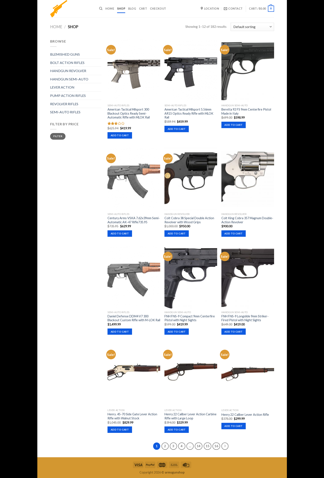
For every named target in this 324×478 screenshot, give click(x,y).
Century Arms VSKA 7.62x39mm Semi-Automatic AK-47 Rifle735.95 (134, 220)
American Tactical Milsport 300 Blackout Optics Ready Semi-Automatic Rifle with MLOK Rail (129, 113)
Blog (132, 8)
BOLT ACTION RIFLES (67, 63)
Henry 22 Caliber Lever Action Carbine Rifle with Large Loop (190, 416)
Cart (143, 8)
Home (109, 8)
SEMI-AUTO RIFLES (65, 112)
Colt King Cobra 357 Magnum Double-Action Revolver (247, 220)
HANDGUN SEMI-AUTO (69, 79)
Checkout (158, 8)
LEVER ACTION (62, 87)
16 (216, 446)
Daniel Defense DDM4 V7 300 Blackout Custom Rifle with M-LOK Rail (134, 318)
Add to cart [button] (120, 135)
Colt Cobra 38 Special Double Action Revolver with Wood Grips (189, 220)
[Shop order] (252, 27)
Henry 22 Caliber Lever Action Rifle (245, 414)
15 (207, 446)
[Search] (100, 8)
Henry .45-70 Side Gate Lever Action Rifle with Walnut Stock (132, 416)
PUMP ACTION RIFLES (68, 95)
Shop (121, 8)
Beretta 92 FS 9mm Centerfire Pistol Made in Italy (246, 111)
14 (199, 446)
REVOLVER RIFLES (64, 104)
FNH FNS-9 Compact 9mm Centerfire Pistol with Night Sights (189, 318)
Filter (57, 136)
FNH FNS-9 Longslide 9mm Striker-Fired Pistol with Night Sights (245, 318)
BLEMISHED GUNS (65, 54)
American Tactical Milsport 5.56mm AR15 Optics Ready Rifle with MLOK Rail (188, 113)
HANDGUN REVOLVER (68, 71)
